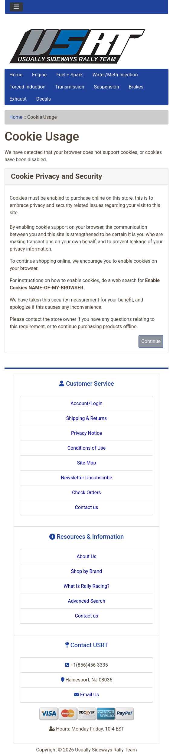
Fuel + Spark (69, 75)
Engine (39, 75)
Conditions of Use (86, 448)
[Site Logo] (86, 46)
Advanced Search (86, 601)
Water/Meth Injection (115, 75)
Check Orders (86, 492)
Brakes (136, 87)
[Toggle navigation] (16, 7)
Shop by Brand (86, 571)
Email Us (86, 695)
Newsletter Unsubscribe (86, 478)
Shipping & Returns (86, 418)
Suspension (106, 87)
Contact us (86, 507)
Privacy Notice (86, 433)
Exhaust (18, 99)
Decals (43, 99)
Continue (151, 341)
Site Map (86, 463)
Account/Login (86, 403)
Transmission (69, 87)
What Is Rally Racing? (86, 586)
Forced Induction (27, 87)
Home (15, 75)
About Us (86, 556)
